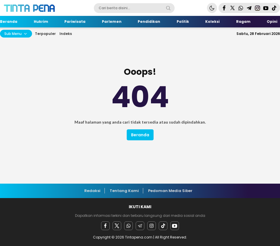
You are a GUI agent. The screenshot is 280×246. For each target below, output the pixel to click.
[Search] (168, 8)
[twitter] (117, 225)
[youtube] (174, 225)
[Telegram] (140, 225)
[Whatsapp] (128, 225)
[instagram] (151, 225)
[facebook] (105, 225)
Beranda (140, 135)
